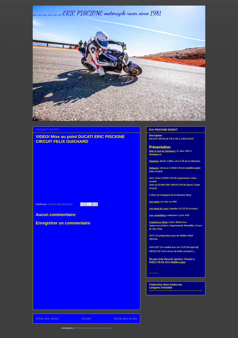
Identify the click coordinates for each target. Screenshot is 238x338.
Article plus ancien (125, 318)
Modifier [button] (154, 273)
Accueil (86, 318)
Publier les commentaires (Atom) (94, 328)
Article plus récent (47, 318)
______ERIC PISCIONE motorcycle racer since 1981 (97, 13)
